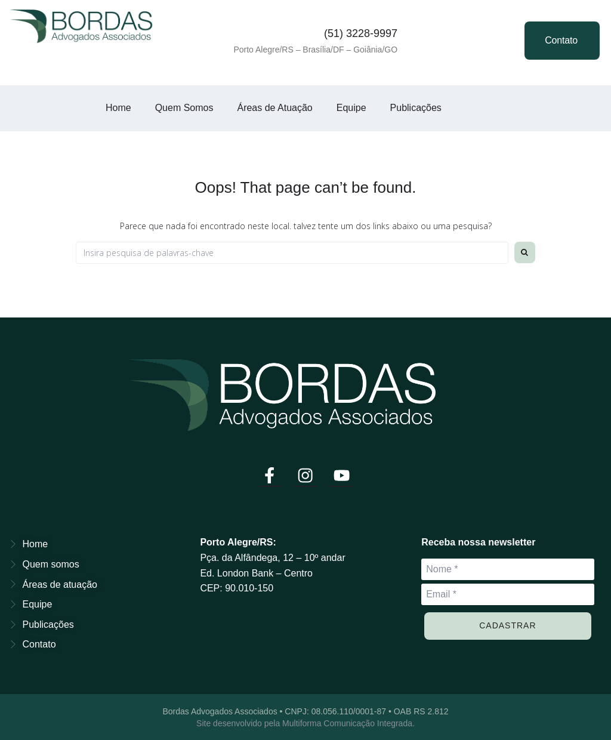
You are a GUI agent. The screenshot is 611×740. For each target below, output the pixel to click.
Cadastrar (507, 624)
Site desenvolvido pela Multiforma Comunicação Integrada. (305, 722)
